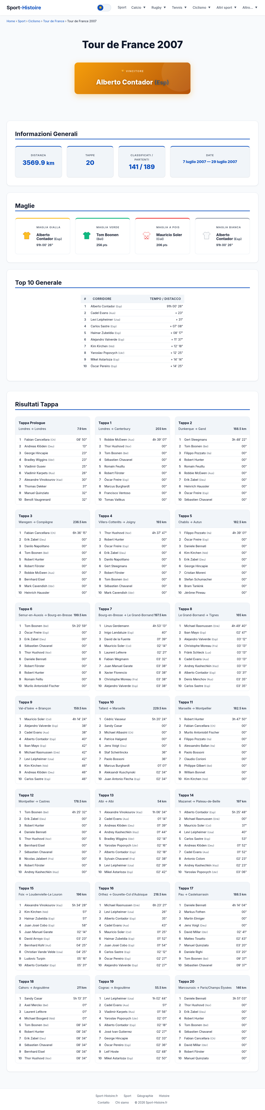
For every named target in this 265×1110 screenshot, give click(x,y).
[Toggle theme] (104, 7)
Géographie (145, 1096)
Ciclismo (199, 7)
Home (11, 21)
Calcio (136, 7)
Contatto (104, 1102)
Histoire (164, 1096)
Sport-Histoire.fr (106, 1096)
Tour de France (53, 21)
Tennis (177, 7)
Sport (24, 8)
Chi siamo (122, 1102)
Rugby (157, 7)
